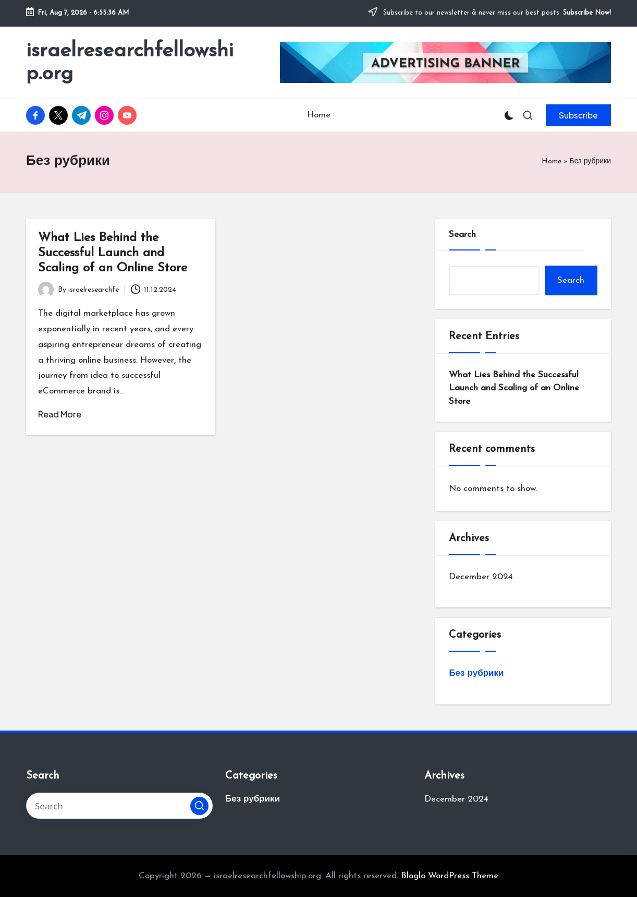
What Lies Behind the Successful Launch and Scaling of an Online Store (112, 253)
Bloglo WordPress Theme (449, 875)
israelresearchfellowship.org (130, 63)
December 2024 (481, 576)
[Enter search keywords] (119, 806)
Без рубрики (476, 673)
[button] (578, 115)
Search (462, 234)
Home (551, 161)
